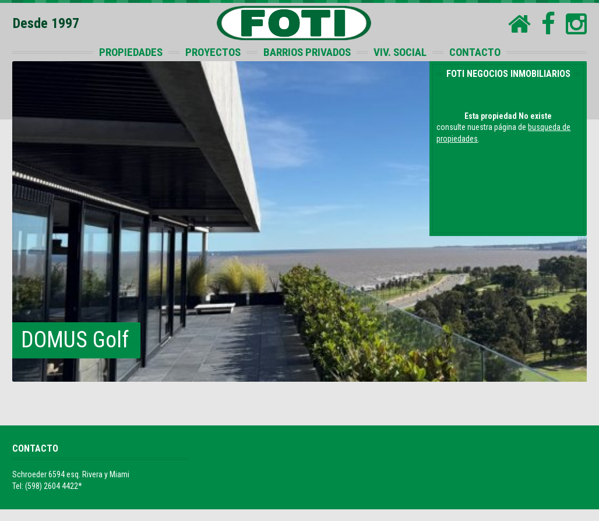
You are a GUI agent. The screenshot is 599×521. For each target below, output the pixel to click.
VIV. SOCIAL (400, 52)
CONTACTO (475, 52)
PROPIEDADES (131, 52)
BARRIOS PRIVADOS (307, 52)
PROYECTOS (213, 52)
